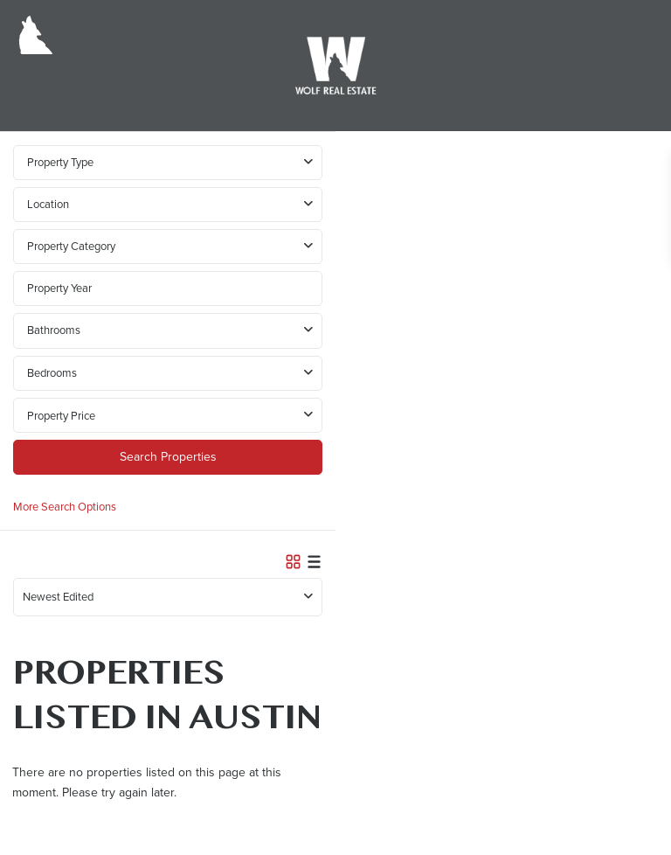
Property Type (60, 162)
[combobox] (167, 204)
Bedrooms (52, 373)
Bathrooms (53, 330)
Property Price (61, 415)
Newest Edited (58, 596)
